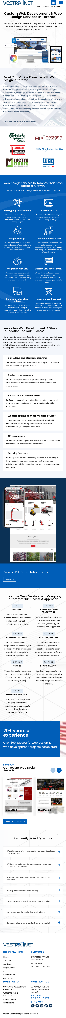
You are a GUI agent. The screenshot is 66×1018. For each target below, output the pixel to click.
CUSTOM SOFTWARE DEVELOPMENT (40, 958)
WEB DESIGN (55, 6)
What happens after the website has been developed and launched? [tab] (31, 852)
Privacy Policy (9, 974)
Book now (10, 579)
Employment (9, 967)
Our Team (7, 964)
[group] (18, 796)
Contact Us (8, 978)
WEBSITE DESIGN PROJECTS (10, 994)
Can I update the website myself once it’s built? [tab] (28, 901)
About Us (7, 960)
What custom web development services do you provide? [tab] (29, 878)
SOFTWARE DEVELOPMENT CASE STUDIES (14, 988)
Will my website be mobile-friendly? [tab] (23, 890)
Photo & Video (9, 999)
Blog (5, 971)
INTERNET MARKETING (40, 967)
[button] (61, 2)
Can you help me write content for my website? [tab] (28, 923)
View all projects (15, 821)
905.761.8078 (40, 998)
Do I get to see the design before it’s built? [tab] (26, 912)
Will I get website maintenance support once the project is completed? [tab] (29, 865)
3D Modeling (8, 1003)
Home (39, 6)
